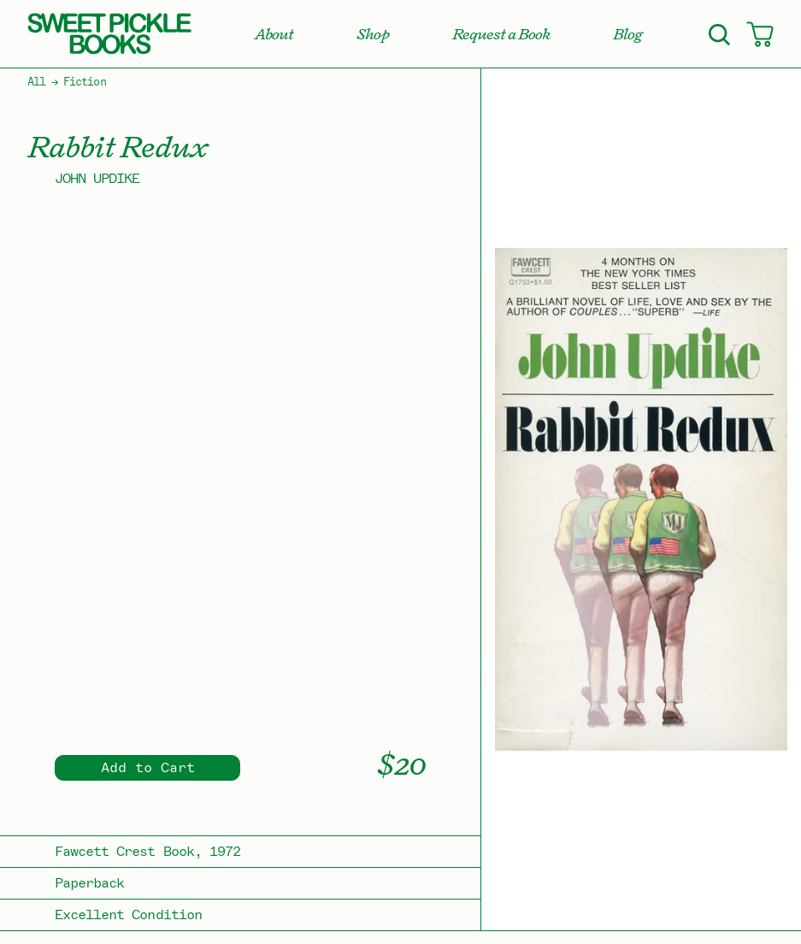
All (36, 82)
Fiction (84, 82)
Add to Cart (148, 767)
